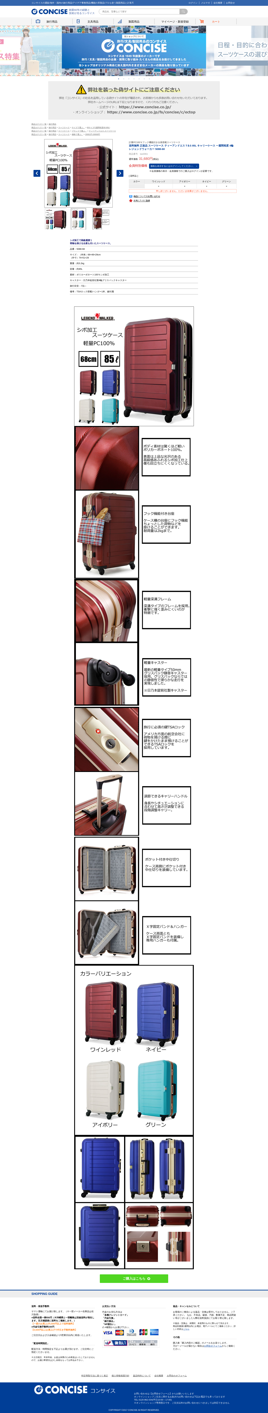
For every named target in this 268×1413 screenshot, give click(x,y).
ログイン (193, 3)
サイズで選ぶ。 (78, 127)
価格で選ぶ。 (77, 134)
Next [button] (120, 173)
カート (216, 21)
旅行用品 (51, 21)
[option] (134, 51)
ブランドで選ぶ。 (79, 131)
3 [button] (129, 79)
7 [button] (149, 79)
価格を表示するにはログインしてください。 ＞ (174, 166)
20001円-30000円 (92, 134)
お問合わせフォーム (177, 1375)
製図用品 (134, 21)
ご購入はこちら (134, 1278)
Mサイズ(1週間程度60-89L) (98, 127)
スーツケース (64, 127)
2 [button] (123, 79)
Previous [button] (37, 173)
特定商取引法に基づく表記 (94, 1375)
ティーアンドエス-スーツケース (102, 131)
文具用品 (93, 21)
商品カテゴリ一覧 (38, 124)
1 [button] (118, 79)
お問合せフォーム (213, 1346)
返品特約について (142, 1375)
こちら (186, 1329)
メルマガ (205, 3)
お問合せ (230, 3)
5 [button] (139, 79)
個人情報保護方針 (120, 1375)
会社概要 (217, 3)
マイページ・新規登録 (175, 21)
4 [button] (134, 79)
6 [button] (144, 79)
